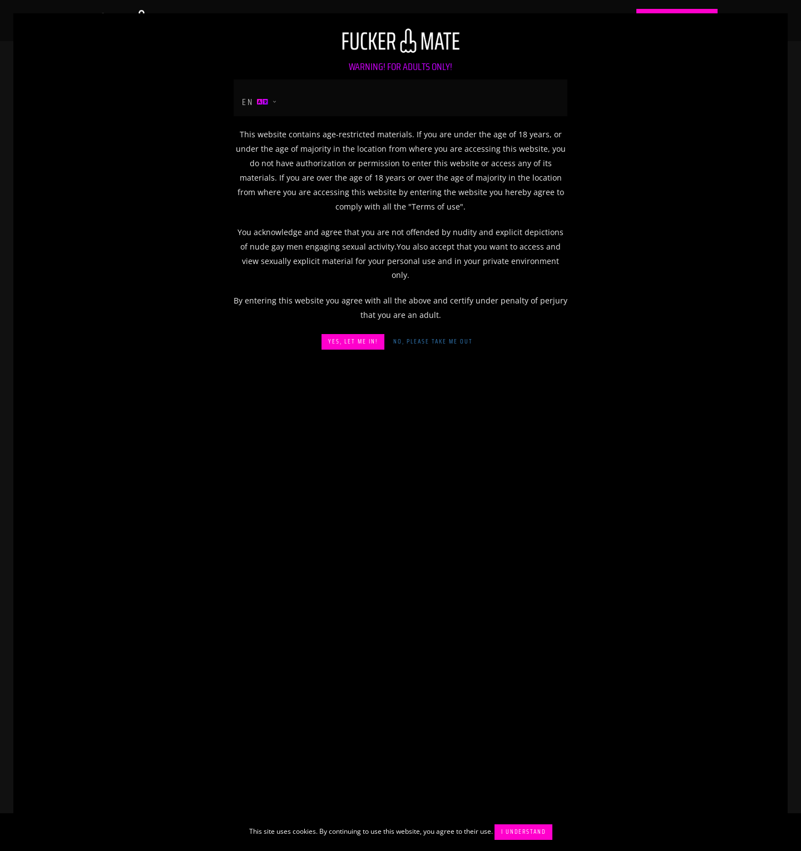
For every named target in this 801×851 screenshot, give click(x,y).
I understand (523, 832)
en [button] (256, 102)
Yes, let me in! (353, 341)
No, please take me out (433, 341)
